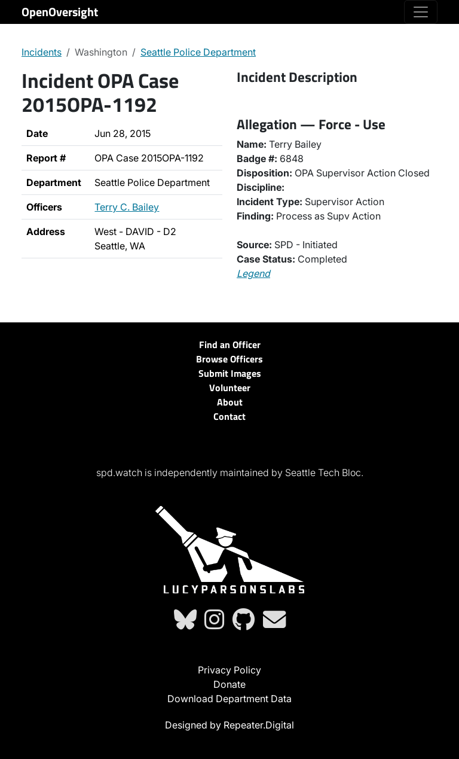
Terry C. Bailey (126, 207)
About (230, 402)
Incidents (42, 52)
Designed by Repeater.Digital (229, 725)
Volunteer (229, 387)
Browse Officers (229, 359)
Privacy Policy (229, 670)
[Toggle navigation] (420, 12)
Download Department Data (229, 699)
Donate (229, 684)
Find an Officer (230, 344)
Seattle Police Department (198, 52)
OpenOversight (60, 11)
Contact (229, 416)
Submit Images (229, 373)
